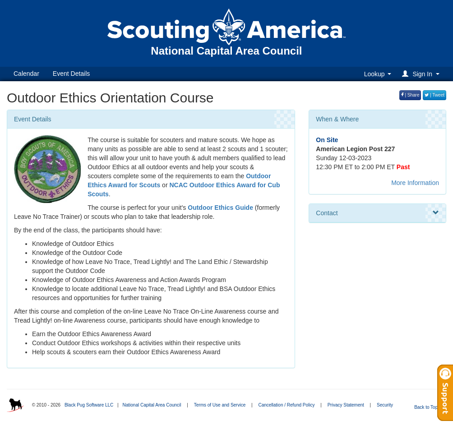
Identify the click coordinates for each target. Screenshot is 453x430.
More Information (415, 182)
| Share (410, 94)
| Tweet (434, 94)
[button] (422, 74)
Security (385, 404)
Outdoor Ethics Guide (220, 207)
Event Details (71, 73)
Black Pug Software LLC (89, 404)
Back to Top (429, 407)
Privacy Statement (346, 404)
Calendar (26, 73)
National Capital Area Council (151, 404)
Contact (377, 212)
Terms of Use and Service (220, 404)
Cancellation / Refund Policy (286, 404)
